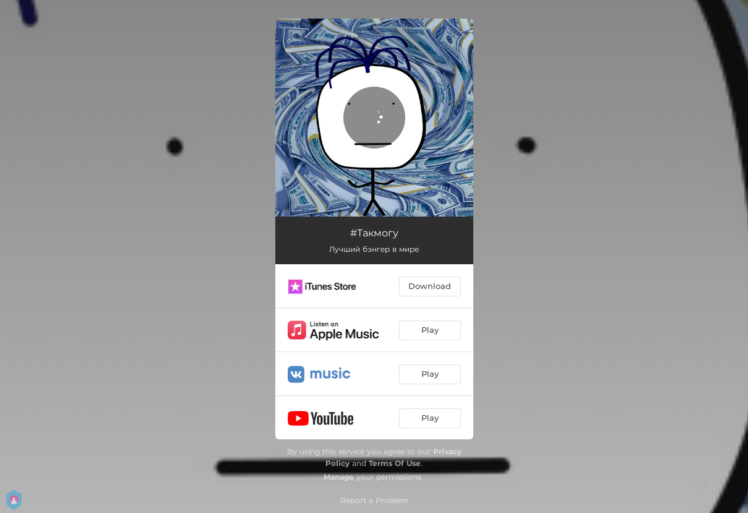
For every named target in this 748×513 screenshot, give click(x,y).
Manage (339, 476)
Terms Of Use (395, 463)
